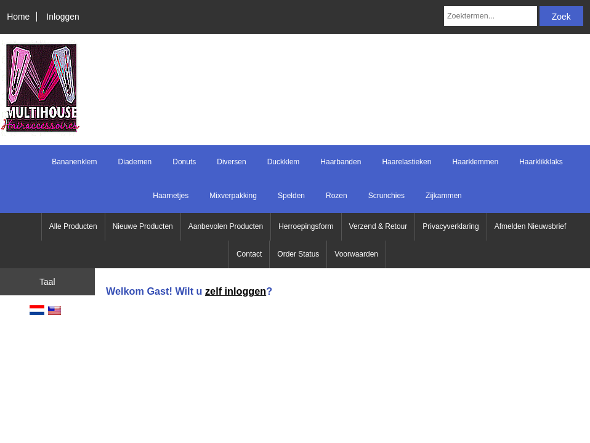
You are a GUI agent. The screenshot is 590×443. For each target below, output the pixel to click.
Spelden (291, 195)
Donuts (184, 162)
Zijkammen (444, 195)
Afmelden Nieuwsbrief (531, 226)
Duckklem (283, 162)
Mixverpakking (233, 195)
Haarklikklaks (541, 162)
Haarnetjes (170, 195)
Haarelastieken (406, 162)
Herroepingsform (305, 226)
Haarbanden (340, 162)
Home (18, 17)
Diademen (135, 162)
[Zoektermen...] (490, 16)
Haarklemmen (475, 162)
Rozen (336, 195)
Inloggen (62, 17)
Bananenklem (74, 162)
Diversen (231, 162)
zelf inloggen (235, 291)
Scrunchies (386, 195)
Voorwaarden (356, 254)
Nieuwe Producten (143, 226)
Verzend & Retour (378, 226)
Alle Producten (73, 226)
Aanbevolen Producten (225, 226)
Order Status (298, 254)
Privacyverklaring (450, 226)
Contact (249, 254)
